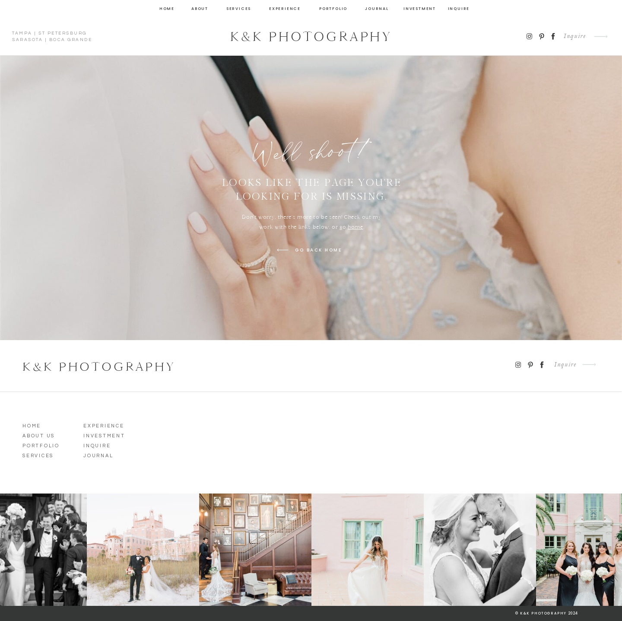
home (355, 226)
